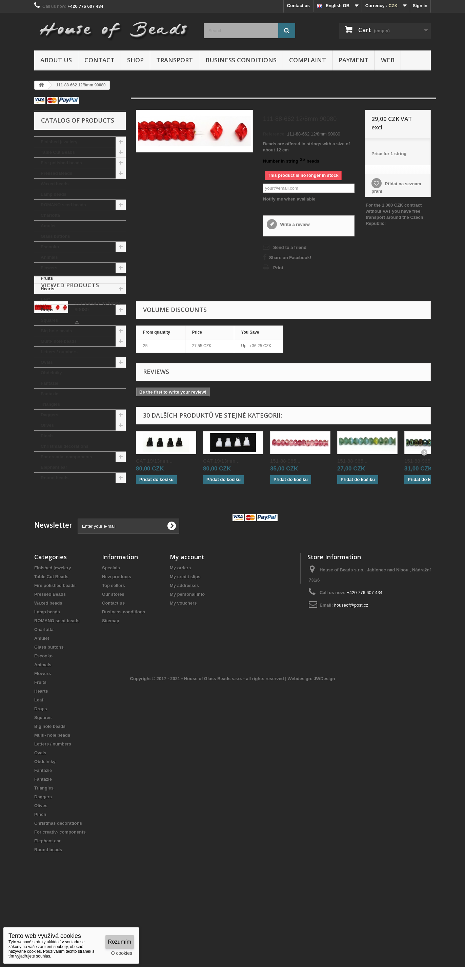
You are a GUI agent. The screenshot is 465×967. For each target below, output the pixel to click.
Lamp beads (53, 194)
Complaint (307, 60)
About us (56, 60)
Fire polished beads (61, 162)
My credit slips (185, 638)
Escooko (50, 246)
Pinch (47, 435)
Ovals (47, 362)
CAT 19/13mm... (154, 461)
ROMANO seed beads (63, 204)
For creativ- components (66, 456)
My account (187, 619)
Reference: (274, 133)
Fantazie (49, 383)
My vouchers (183, 665)
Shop (135, 60)
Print (278, 267)
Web (388, 60)
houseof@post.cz (351, 667)
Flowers (49, 267)
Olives (47, 425)
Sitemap (110, 682)
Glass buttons (55, 236)
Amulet (48, 225)
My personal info (187, 656)
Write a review (294, 224)
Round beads (54, 477)
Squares (49, 320)
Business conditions (241, 60)
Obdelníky (51, 372)
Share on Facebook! (290, 257)
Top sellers (113, 647)
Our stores (113, 656)
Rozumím (119, 942)
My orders (180, 629)
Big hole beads (56, 330)
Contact (99, 60)
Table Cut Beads (58, 152)
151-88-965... (285, 461)
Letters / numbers (59, 351)
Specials (111, 629)
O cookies (121, 953)
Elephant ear (54, 467)
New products (116, 638)
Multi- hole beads (59, 341)
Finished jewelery (59, 141)
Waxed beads (55, 183)
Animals (49, 257)
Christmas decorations (64, 446)
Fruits (47, 278)
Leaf (45, 299)
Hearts (47, 288)
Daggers (49, 414)
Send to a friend (289, 247)
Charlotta (50, 215)
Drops (47, 309)
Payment (353, 60)
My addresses (184, 647)
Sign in (420, 5)
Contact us (298, 5)
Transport (174, 60)
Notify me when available (289, 199)
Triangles (50, 404)
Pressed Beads (56, 173)
